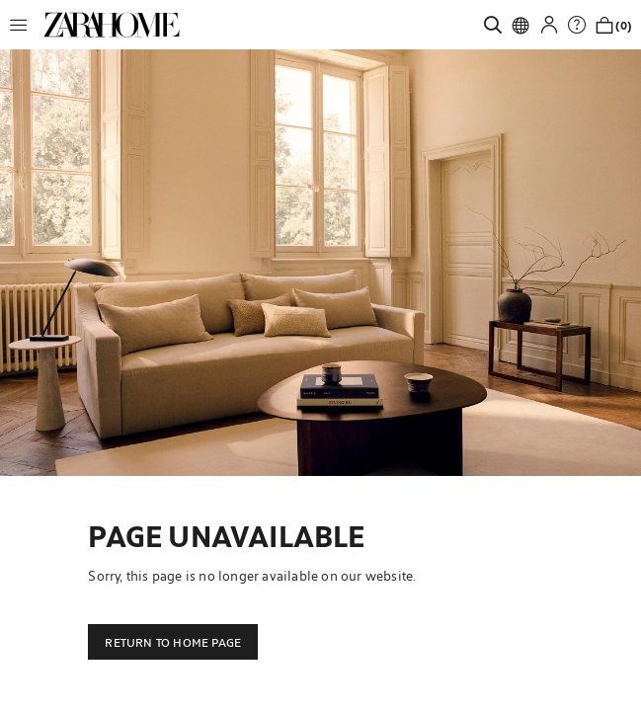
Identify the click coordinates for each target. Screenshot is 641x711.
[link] (112, 25)
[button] (24, 25)
